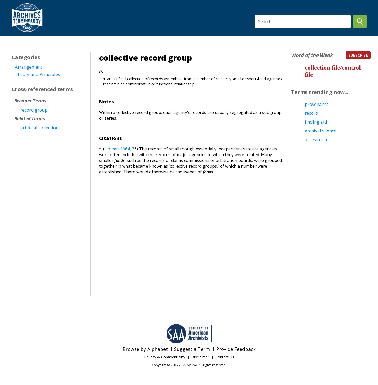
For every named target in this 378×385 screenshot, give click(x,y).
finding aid (316, 122)
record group (34, 110)
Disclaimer (200, 357)
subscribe (358, 55)
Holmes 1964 (117, 149)
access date (316, 140)
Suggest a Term (192, 349)
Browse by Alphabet (145, 349)
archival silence (320, 131)
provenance (317, 104)
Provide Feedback (236, 349)
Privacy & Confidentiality (164, 357)
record (311, 113)
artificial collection (39, 128)
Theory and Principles (37, 74)
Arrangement (28, 67)
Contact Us (224, 357)
